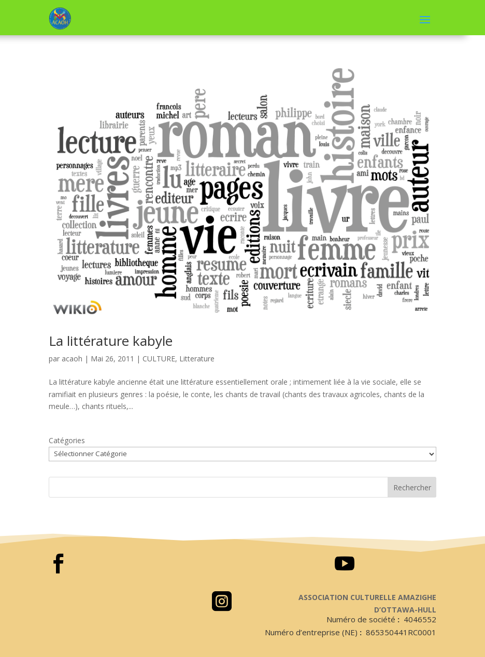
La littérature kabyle (111, 340)
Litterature (197, 358)
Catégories (67, 440)
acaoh (72, 358)
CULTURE (158, 358)
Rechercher (412, 487)
